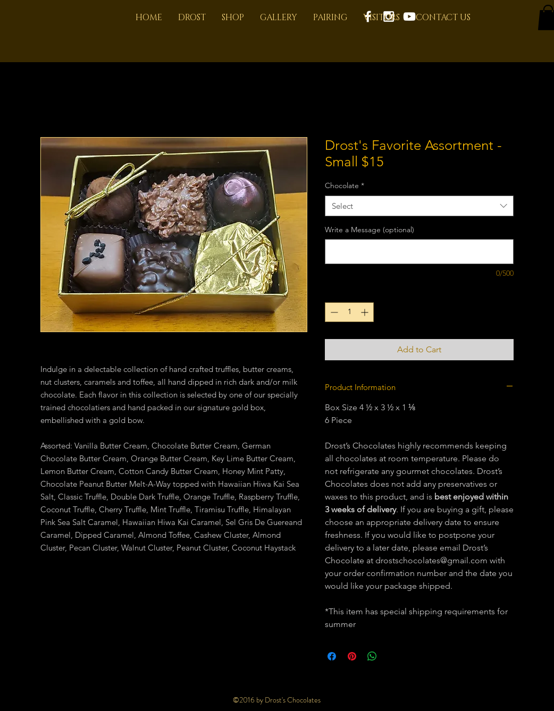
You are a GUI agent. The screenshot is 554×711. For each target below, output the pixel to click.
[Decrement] (333, 312)
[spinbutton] (349, 312)
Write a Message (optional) (369, 229)
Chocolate (344, 185)
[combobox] (419, 206)
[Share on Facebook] (331, 656)
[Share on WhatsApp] (372, 656)
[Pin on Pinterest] (352, 656)
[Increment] (365, 312)
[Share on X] (392, 656)
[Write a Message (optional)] (419, 251)
